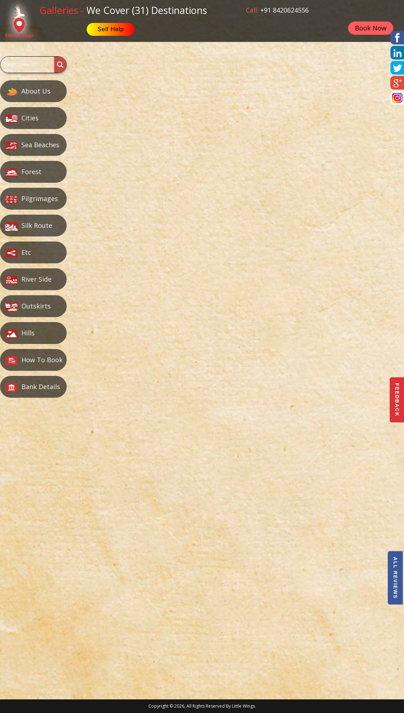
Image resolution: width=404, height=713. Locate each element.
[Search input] (27, 65)
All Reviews (395, 578)
